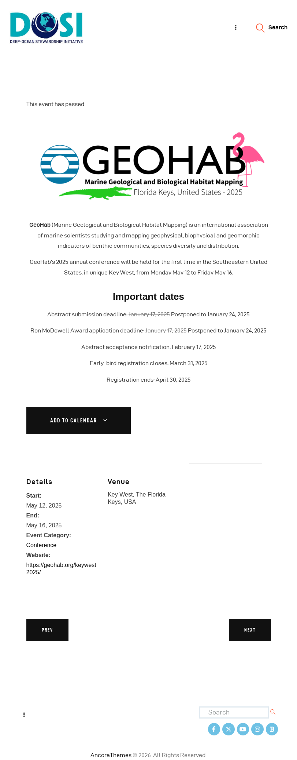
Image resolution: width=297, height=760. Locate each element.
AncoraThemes (110, 755)
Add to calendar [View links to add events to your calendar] (73, 420)
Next (250, 630)
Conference (41, 545)
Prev (47, 630)
